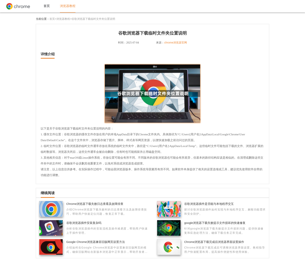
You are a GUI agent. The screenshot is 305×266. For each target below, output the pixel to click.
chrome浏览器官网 (175, 42)
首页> (52, 18)
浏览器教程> (64, 18)
